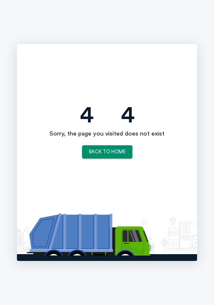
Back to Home (107, 151)
